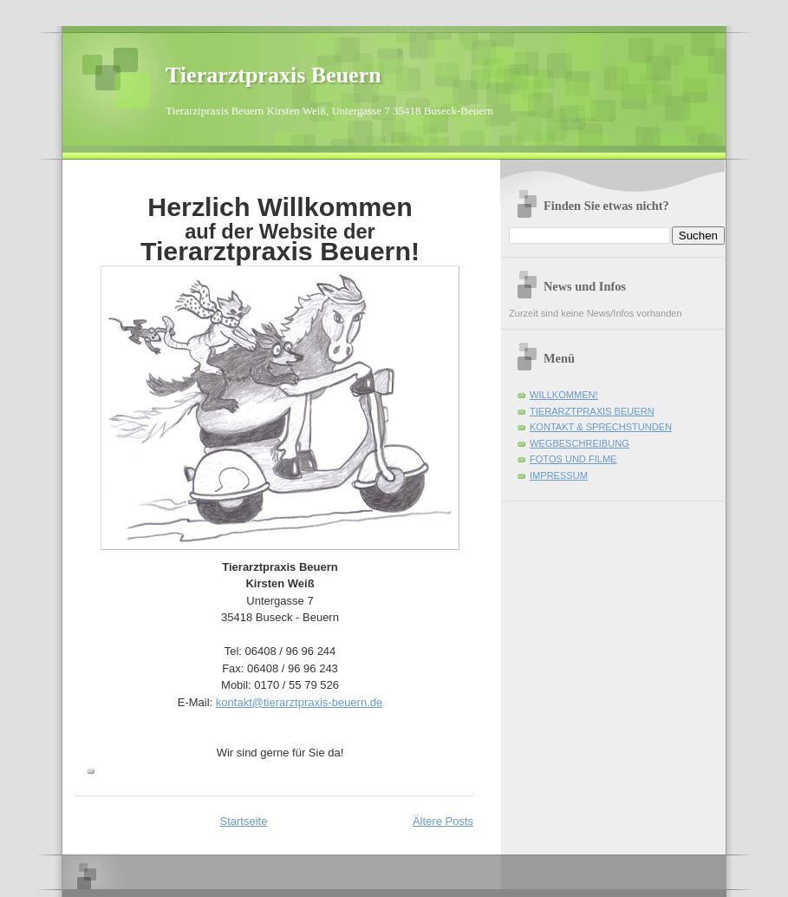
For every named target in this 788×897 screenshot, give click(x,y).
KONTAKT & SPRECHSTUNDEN (601, 427)
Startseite (243, 821)
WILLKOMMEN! (564, 395)
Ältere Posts (443, 821)
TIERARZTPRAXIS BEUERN (592, 411)
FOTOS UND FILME (573, 459)
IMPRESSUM (559, 475)
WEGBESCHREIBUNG (579, 443)
